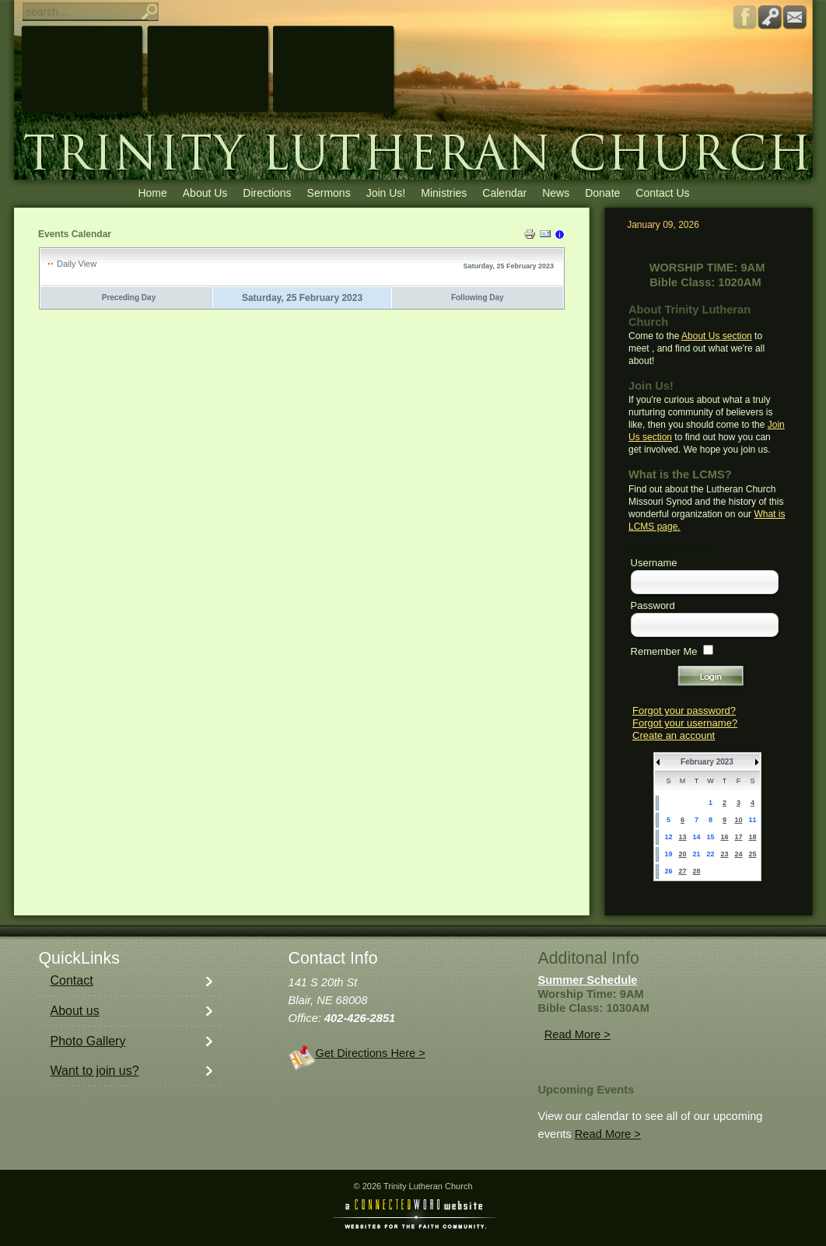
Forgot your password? (684, 710)
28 (696, 871)
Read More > (577, 1034)
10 (738, 820)
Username (654, 563)
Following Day (477, 297)
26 (668, 871)
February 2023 (707, 762)
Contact (72, 980)
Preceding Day (129, 297)
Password (653, 605)
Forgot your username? (684, 723)
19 (668, 854)
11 (752, 820)
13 (682, 837)
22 (710, 854)
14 (696, 837)
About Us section (716, 336)
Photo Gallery (88, 1041)
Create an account (673, 735)
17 (738, 837)
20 (682, 854)
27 (682, 871)
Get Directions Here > (370, 1053)
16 (724, 837)
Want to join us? (95, 1070)
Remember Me (664, 651)
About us (75, 1010)
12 (668, 837)
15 (710, 837)
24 (738, 854)
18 (752, 837)
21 (696, 854)
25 (752, 854)
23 (724, 854)
